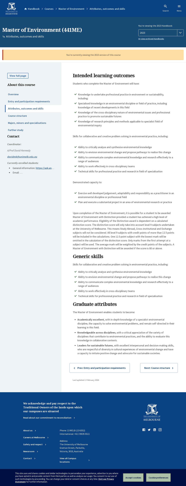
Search (166, 8)
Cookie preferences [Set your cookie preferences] (158, 477)
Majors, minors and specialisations (27, 123)
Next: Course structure (157, 368)
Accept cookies (133, 477)
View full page (18, 75)
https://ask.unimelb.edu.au (51, 168)
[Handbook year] (161, 33)
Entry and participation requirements (29, 101)
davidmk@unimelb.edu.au (22, 156)
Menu (179, 8)
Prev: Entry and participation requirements (101, 368)
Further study (15, 130)
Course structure (17, 115)
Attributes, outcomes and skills (25, 108)
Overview (13, 94)
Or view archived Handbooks (151, 38)
